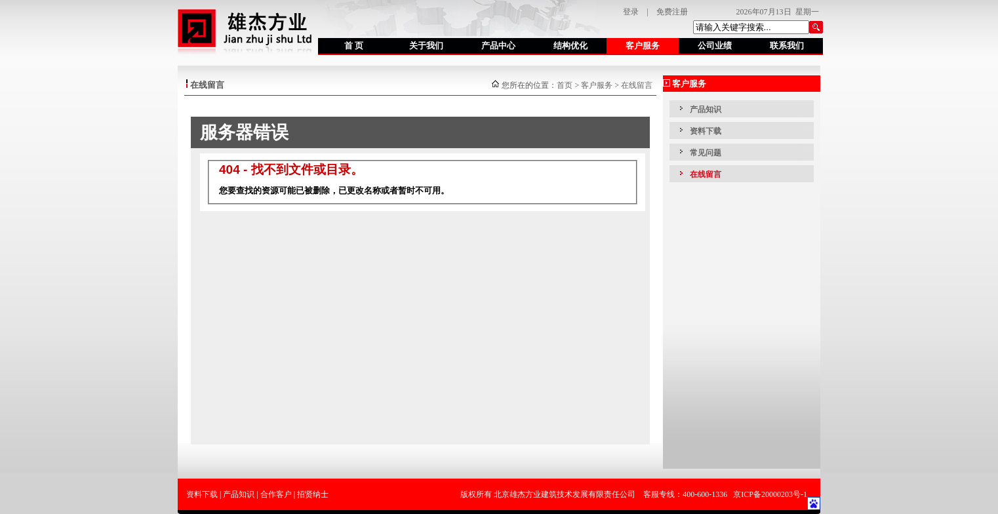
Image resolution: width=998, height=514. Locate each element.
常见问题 (705, 152)
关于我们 (426, 45)
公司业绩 (715, 45)
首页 (564, 85)
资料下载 (705, 131)
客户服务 (643, 45)
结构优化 (570, 45)
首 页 (353, 45)
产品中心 (498, 45)
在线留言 (636, 85)
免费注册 (672, 11)
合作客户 (276, 494)
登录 (631, 11)
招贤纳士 (313, 494)
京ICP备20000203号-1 (770, 494)
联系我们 (787, 45)
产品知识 (705, 109)
